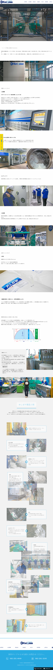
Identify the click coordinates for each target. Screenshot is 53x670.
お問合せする (47, 668)
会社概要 (30, 1)
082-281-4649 (13, 658)
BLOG (43, 1)
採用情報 (46, 1)
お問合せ (50, 1)
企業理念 (25, 1)
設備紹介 (38, 1)
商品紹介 (34, 1)
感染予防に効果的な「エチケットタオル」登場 (1, 142)
